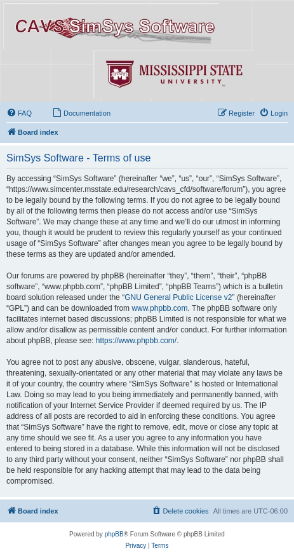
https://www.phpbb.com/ (136, 340)
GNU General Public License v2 (178, 297)
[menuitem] (19, 113)
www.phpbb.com (159, 308)
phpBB (114, 534)
